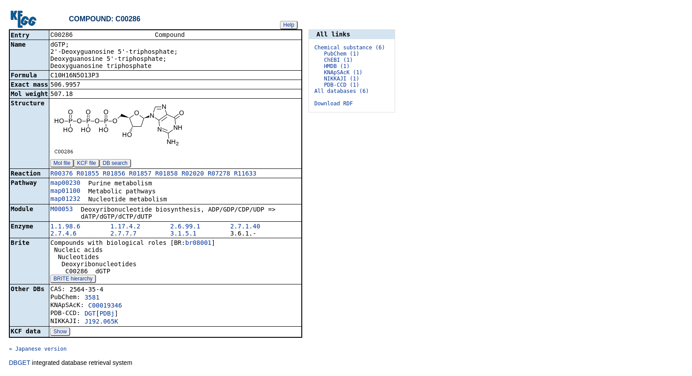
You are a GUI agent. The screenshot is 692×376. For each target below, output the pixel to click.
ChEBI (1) (338, 60)
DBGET (19, 363)
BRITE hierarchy (72, 279)
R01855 (87, 174)
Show (60, 332)
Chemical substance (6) (349, 47)
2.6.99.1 (185, 227)
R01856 (114, 174)
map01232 (65, 199)
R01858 (166, 174)
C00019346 (105, 306)
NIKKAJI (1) (341, 79)
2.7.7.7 (123, 234)
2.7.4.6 (63, 234)
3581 (92, 298)
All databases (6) (341, 91)
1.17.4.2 (125, 227)
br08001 (198, 243)
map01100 (65, 191)
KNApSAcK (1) (343, 72)
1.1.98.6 (65, 227)
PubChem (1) (341, 54)
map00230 (65, 183)
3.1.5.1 (183, 234)
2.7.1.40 (245, 227)
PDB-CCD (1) (341, 85)
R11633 (245, 174)
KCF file (86, 164)
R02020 (192, 174)
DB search (115, 164)
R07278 (219, 174)
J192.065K (101, 322)
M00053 (61, 209)
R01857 (140, 174)
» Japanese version (38, 350)
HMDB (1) (337, 66)
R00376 (61, 174)
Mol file (61, 164)
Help (288, 25)
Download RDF (333, 103)
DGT (90, 314)
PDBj (107, 314)
